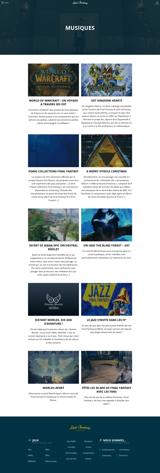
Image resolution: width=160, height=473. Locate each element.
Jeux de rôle (71, 459)
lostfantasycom (108, 449)
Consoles (71, 447)
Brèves (88, 459)
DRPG (30, 455)
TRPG (47, 455)
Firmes (88, 447)
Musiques (88, 441)
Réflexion (32, 461)
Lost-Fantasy (124, 449)
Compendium (88, 453)
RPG (30, 449)
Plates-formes (51, 461)
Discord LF (123, 455)
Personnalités (71, 453)
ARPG (47, 449)
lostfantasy (106, 455)
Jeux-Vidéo (71, 441)
